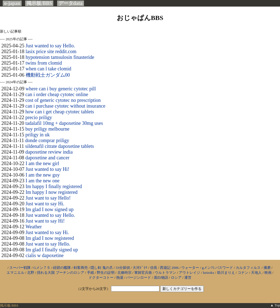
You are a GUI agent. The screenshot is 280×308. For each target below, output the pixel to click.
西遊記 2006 (169, 268)
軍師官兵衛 (143, 272)
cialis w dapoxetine (45, 255)
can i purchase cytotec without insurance (65, 106)
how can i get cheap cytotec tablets (59, 111)
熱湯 (119, 277)
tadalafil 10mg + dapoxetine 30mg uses (64, 123)
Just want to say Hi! (45, 221)
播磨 (267, 268)
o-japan (12, 3)
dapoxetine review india (49, 152)
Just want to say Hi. (45, 203)
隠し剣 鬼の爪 (102, 268)
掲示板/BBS (39, 3)
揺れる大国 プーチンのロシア (60, 272)
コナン (243, 272)
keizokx (208, 272)
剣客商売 (81, 268)
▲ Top (275, 305)
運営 (187, 277)
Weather (33, 226)
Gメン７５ (42, 268)
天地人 (256, 272)
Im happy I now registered (52, 192)
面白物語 (161, 277)
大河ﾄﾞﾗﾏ (140, 268)
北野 (30, 272)
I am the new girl (42, 163)
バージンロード (138, 277)
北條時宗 (124, 272)
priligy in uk (37, 134)
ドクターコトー (101, 277)
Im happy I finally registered (54, 186)
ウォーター (190, 268)
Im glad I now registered (50, 238)
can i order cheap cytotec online (56, 94)
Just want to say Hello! (48, 198)
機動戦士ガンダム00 (48, 75)
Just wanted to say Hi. (47, 232)
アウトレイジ (189, 272)
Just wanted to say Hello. (50, 45)
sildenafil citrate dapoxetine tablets (59, 146)
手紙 (90, 272)
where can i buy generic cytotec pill (61, 88)
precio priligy (38, 117)
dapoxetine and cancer (47, 157)
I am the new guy (43, 175)
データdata (71, 3)
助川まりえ (226, 272)
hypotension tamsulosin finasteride (60, 57)
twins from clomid (44, 63)
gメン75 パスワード (217, 268)
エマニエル (15, 272)
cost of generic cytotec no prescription (63, 100)
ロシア (176, 277)
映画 (268, 272)
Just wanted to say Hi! (47, 169)
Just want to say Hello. (48, 244)
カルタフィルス (248, 268)
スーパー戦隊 (20, 268)
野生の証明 (106, 272)
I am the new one (43, 180)
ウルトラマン (165, 272)
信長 (153, 268)
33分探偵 (123, 268)
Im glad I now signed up (50, 209)
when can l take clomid (48, 68)
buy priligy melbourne (47, 129)
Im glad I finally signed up (52, 249)
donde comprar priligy (47, 140)
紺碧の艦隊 (62, 268)
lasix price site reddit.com (51, 51)
